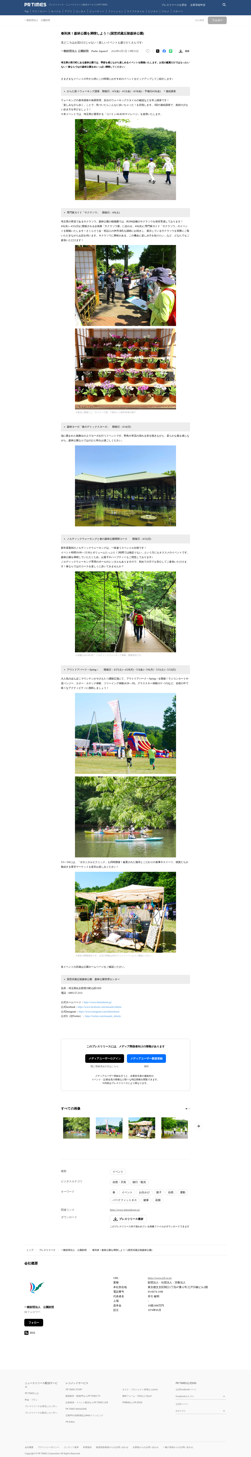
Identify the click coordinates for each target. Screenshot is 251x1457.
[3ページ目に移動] (189, 1108)
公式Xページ (182, 1404)
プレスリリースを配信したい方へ (41, 1412)
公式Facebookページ (186, 1389)
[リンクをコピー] (187, 51)
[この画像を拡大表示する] (76, 1128)
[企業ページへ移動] (35, 1288)
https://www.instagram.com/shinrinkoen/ (99, 1011)
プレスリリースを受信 (174, 4)
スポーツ (178, 11)
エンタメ (81, 11)
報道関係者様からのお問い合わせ (112, 1447)
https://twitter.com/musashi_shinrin (103, 1016)
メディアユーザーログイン (104, 1058)
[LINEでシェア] (171, 51)
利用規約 (87, 1447)
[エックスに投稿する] (158, 51)
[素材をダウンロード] (181, 51)
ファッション (115, 11)
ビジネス (153, 11)
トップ (29, 1250)
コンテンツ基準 (71, 1447)
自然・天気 (119, 1182)
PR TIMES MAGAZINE (76, 1408)
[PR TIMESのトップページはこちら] (66, 5)
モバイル (56, 11)
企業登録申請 (197, 4)
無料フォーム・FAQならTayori (137, 1395)
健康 (146, 1200)
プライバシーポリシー (48, 1447)
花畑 (158, 1200)
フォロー (33, 1322)
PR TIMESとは (32, 1393)
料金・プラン (31, 1399)
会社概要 (29, 1447)
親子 (159, 1192)
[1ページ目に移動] (186, 1108)
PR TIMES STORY (74, 1389)
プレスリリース (47, 1250)
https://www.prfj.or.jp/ (160, 1278)
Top (26, 11)
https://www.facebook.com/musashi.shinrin (99, 1007)
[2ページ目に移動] (187, 1108)
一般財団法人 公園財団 (74, 1250)
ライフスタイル (135, 11)
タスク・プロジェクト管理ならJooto (140, 1389)
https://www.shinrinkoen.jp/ (98, 1002)
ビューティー (96, 11)
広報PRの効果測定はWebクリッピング (84, 1415)
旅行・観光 (139, 1182)
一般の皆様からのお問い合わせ (178, 1447)
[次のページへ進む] (198, 1126)
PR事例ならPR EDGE (132, 1402)
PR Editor (70, 1421)
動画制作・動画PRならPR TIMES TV (83, 1395)
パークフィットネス (125, 1200)
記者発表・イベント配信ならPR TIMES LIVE (87, 1402)
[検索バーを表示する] (224, 4)
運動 (182, 1192)
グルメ (165, 11)
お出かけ (144, 1192)
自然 (171, 1192)
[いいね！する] (147, 51)
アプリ (68, 11)
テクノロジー (39, 11)
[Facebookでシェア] (164, 51)
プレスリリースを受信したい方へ (41, 1406)
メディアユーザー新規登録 (146, 1058)
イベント (118, 1171)
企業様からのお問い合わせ (146, 1447)
